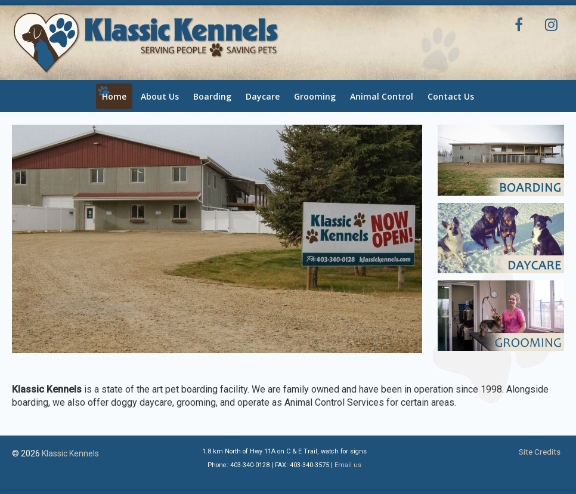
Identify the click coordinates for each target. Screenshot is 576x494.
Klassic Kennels (70, 453)
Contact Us (451, 96)
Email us (348, 465)
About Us (160, 96)
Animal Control (381, 96)
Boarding (212, 96)
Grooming (315, 96)
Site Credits (539, 451)
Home (114, 96)
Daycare (263, 96)
